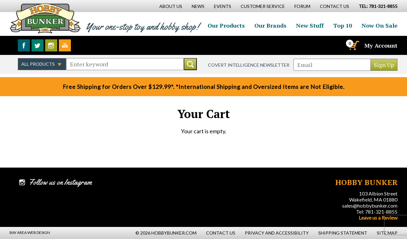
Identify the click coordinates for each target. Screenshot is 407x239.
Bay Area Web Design (30, 232)
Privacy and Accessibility (277, 233)
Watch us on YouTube (65, 45)
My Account (380, 45)
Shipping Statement (342, 233)
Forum (302, 6)
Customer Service (263, 6)
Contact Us (334, 6)
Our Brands (270, 25)
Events (222, 6)
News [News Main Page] (198, 6)
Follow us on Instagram (51, 45)
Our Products (226, 25)
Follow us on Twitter (37, 45)
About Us (170, 6)
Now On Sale (379, 25)
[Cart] (353, 45)
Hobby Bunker (45, 18)
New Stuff (310, 25)
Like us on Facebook (24, 45)
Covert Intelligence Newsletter (248, 65)
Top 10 (342, 25)
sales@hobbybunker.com (369, 205)
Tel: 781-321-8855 (376, 212)
